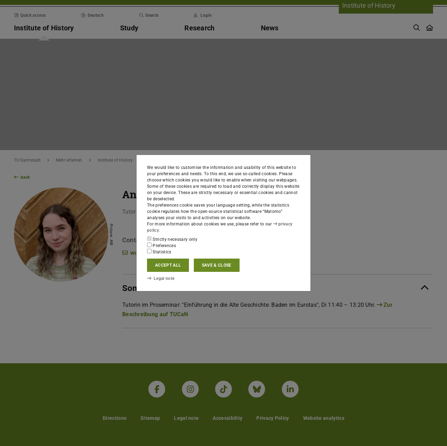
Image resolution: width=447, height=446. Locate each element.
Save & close (217, 265)
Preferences (161, 245)
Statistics (159, 251)
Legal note (160, 278)
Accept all (168, 265)
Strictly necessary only (172, 239)
